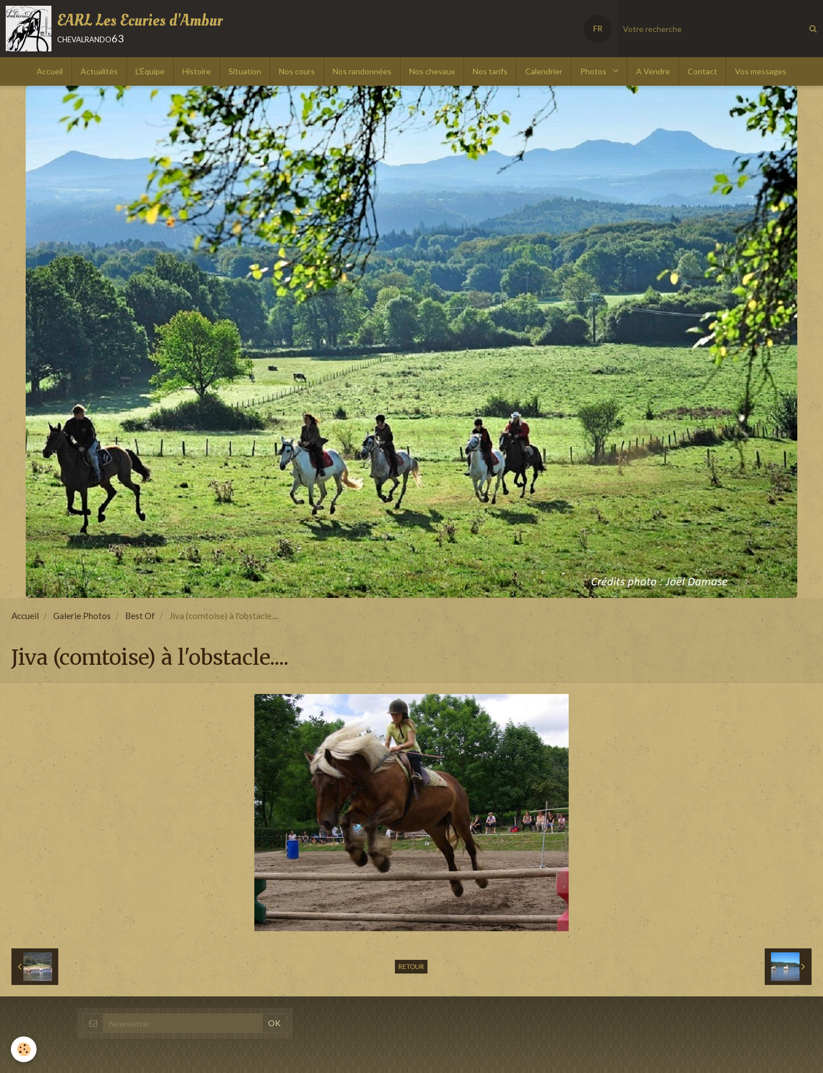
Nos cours (297, 71)
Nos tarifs (490, 71)
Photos (594, 71)
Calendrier (543, 71)
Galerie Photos (82, 616)
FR (597, 28)
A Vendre (653, 71)
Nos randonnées (362, 71)
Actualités (99, 71)
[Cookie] (24, 1049)
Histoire (196, 71)
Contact (702, 71)
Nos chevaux (432, 71)
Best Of (140, 616)
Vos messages (760, 71)
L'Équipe (150, 71)
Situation (245, 71)
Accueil (50, 71)
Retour (411, 966)
